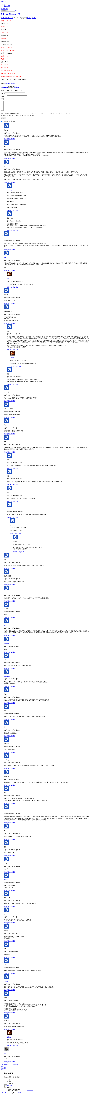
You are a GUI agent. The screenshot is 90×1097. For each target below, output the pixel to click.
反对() (10, 141)
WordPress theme (6, 1095)
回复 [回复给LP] (13, 184)
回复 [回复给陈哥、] (13, 805)
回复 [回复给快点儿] (13, 141)
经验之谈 (7, 83)
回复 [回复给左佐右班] (13, 787)
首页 (5, 4)
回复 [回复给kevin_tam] (13, 1015)
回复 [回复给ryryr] (13, 272)
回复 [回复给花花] (13, 570)
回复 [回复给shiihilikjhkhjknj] (13, 688)
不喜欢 (11, 1085)
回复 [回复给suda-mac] (13, 975)
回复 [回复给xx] (20, 535)
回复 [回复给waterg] (13, 1064)
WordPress (30, 1092)
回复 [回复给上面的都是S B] (13, 325)
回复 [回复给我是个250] (17, 232)
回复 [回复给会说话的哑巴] (13, 587)
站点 (2, 99)
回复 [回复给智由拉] (13, 637)
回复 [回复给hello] (13, 959)
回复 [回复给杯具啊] (13, 943)
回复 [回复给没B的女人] (13, 619)
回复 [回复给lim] (13, 252)
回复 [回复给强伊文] (17, 289)
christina (5, 87)
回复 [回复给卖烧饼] (23, 554)
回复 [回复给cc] (13, 825)
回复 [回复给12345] (17, 519)
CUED (19, 1095)
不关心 (11, 1084)
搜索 (16, 10)
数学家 (6, 881)
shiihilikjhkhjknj (8, 678)
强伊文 (29, 18)
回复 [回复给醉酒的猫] (13, 654)
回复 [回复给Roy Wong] (17, 212)
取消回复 (16, 87)
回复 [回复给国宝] (13, 738)
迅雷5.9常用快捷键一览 (10, 14)
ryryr (5, 259)
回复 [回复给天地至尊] (13, 403)
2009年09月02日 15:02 (7, 18)
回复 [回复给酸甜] (13, 161)
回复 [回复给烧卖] (17, 487)
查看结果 (9, 1087)
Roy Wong (9, 192)
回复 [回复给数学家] (13, 892)
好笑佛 (6, 983)
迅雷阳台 (3, 1)
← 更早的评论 (5, 1067)
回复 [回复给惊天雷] (13, 705)
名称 (2, 93)
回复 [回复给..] (13, 603)
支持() (6, 141)
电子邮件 (4, 96)
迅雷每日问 (7, 6)
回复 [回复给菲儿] (13, 721)
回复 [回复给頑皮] (17, 352)
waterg (5, 1055)
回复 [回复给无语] (13, 670)
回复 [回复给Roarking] (13, 770)
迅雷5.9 (13, 83)
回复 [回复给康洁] (13, 841)
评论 (34, 18)
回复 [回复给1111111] (13, 874)
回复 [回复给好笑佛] (13, 992)
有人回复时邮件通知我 (8, 123)
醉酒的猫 (6, 645)
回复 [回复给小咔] (13, 454)
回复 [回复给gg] (13, 925)
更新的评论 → (17, 1067)
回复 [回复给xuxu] (17, 470)
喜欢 (10, 1082)
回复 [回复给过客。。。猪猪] (13, 419)
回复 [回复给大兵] (13, 436)
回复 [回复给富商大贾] (13, 754)
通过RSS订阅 (4, 9)
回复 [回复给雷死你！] (13, 305)
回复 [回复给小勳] (13, 858)
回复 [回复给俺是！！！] (13, 908)
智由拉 (6, 627)
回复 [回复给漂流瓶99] (13, 1031)
